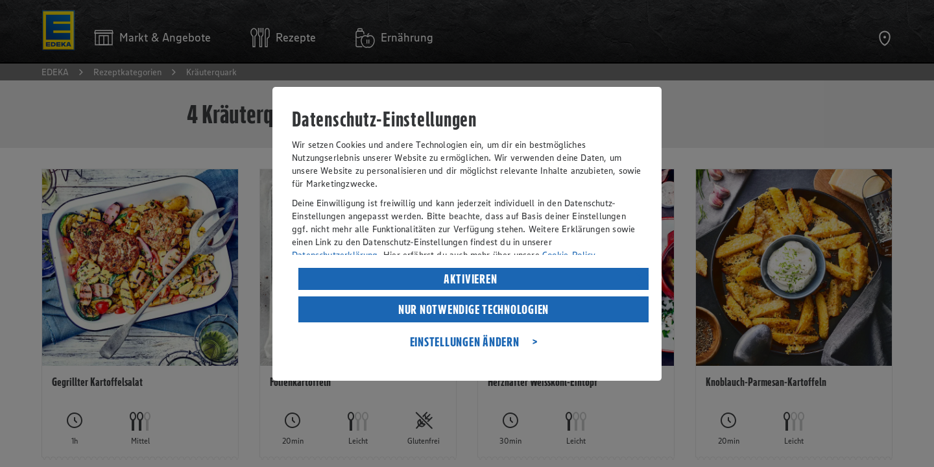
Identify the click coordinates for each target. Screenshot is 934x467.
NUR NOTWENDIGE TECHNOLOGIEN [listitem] (473, 309)
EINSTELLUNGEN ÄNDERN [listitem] (465, 342)
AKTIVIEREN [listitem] (470, 279)
